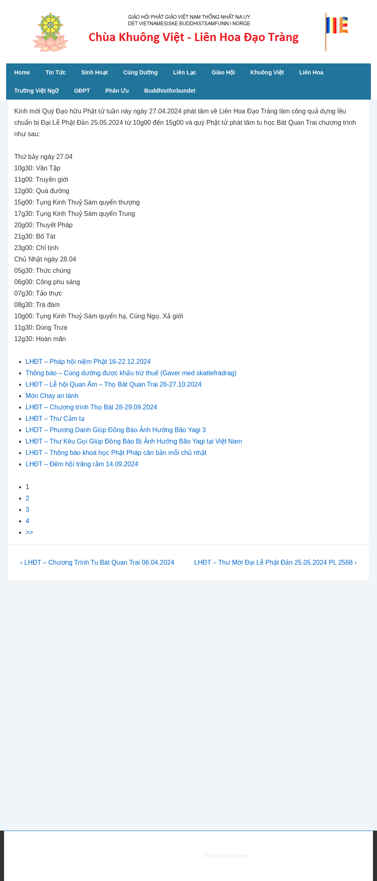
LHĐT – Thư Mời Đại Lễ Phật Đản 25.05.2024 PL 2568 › (275, 562)
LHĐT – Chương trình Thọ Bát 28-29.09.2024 (91, 407)
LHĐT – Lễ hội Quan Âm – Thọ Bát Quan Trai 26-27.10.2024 (114, 384)
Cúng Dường (140, 72)
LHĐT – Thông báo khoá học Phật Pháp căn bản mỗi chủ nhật (116, 452)
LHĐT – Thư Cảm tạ (55, 418)
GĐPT (82, 90)
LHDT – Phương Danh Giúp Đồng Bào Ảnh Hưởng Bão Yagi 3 (116, 429)
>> (29, 532)
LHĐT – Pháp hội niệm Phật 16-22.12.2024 (88, 361)
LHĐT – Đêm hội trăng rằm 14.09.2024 (82, 464)
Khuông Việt (267, 72)
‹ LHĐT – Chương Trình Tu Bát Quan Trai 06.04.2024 (97, 562)
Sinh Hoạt (94, 72)
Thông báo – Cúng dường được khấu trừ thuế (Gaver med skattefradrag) (131, 373)
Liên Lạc (184, 72)
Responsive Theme (226, 856)
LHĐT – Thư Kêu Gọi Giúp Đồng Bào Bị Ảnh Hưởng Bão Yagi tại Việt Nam (134, 441)
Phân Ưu (117, 90)
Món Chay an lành (52, 395)
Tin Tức (56, 72)
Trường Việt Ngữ (36, 90)
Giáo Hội (223, 72)
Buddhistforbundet (169, 90)
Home (22, 72)
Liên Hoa (311, 72)
